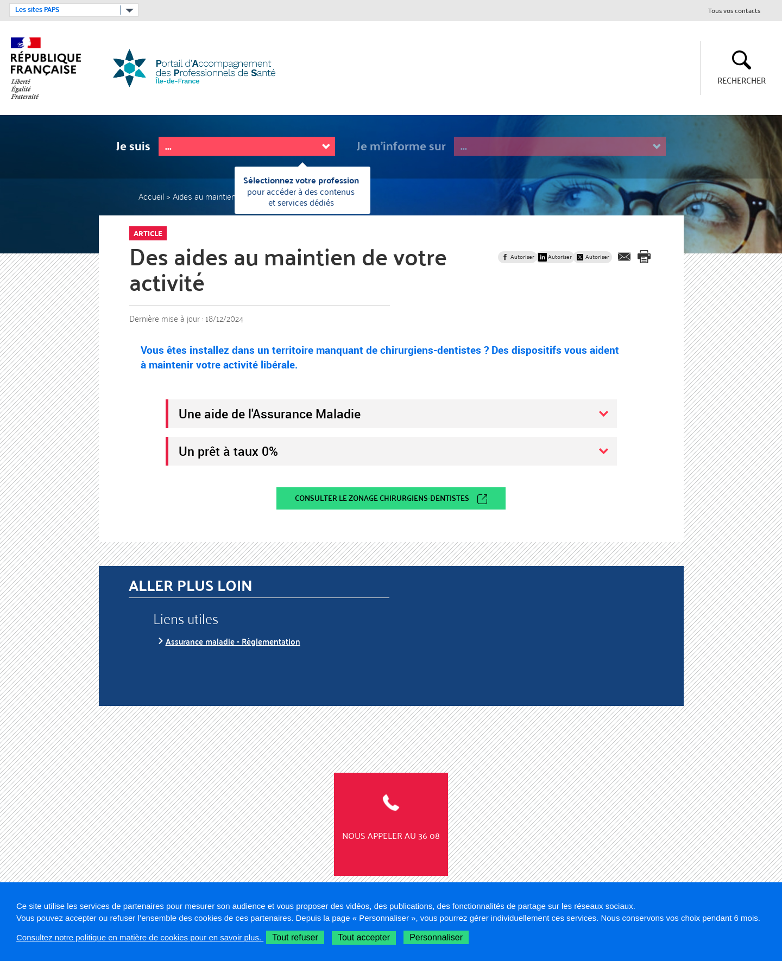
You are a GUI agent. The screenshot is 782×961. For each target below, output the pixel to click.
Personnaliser (436, 937)
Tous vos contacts (734, 11)
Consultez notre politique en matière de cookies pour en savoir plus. (139, 937)
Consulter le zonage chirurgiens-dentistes (382, 498)
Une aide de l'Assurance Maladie (270, 413)
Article (148, 233)
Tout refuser (295, 937)
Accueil (151, 196)
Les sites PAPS (37, 10)
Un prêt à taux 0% (228, 451)
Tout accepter (364, 937)
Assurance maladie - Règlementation (233, 641)
